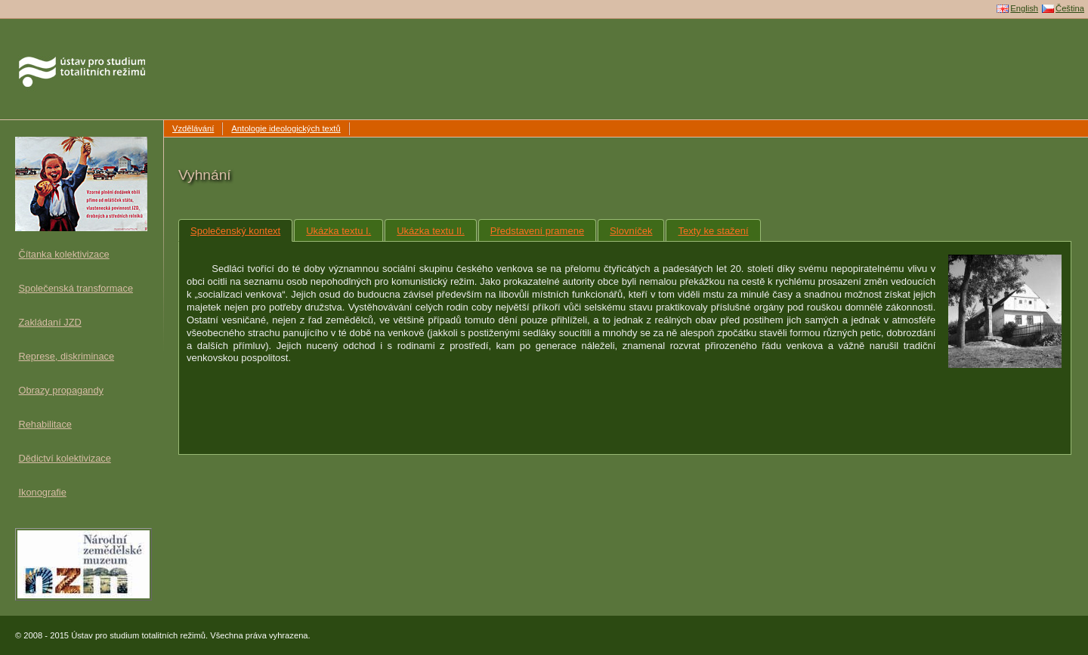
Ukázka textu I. (338, 230)
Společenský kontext (235, 230)
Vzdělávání (193, 128)
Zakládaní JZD (50, 322)
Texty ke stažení (713, 230)
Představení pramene (537, 230)
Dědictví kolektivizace (65, 458)
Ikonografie (42, 492)
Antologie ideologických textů (285, 128)
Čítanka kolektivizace (64, 254)
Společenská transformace (76, 288)
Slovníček (631, 230)
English (1024, 8)
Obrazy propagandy (61, 390)
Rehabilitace (45, 424)
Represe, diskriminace (67, 356)
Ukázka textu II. (431, 230)
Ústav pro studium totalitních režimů (74, 38)
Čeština (1070, 8)
